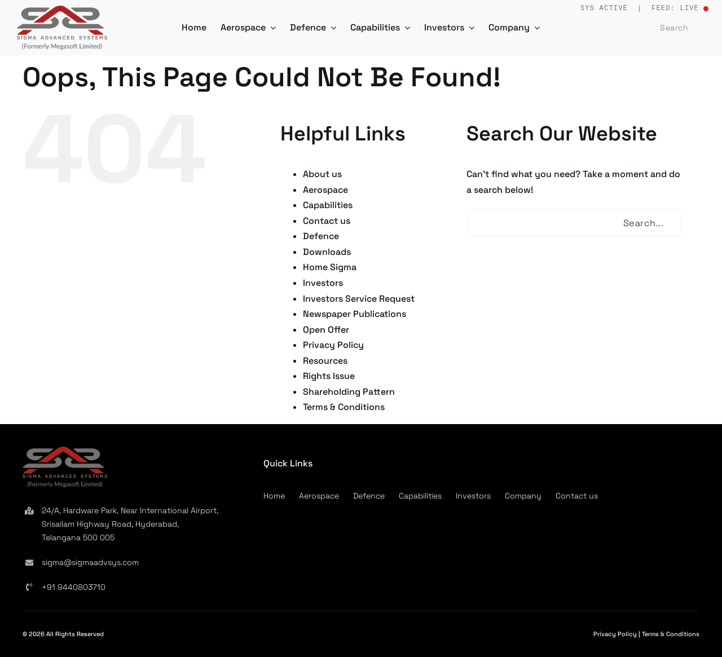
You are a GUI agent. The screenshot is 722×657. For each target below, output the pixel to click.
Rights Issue (329, 376)
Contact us (326, 221)
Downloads (327, 252)
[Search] (647, 28)
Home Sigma (329, 267)
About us (322, 174)
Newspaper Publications (354, 314)
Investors (323, 283)
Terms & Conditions (344, 407)
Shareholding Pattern (349, 392)
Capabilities (328, 205)
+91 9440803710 (73, 587)
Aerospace (325, 190)
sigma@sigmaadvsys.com (90, 562)
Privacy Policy (333, 345)
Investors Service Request (359, 299)
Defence (321, 236)
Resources (325, 361)
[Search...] (573, 223)
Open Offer (326, 330)
